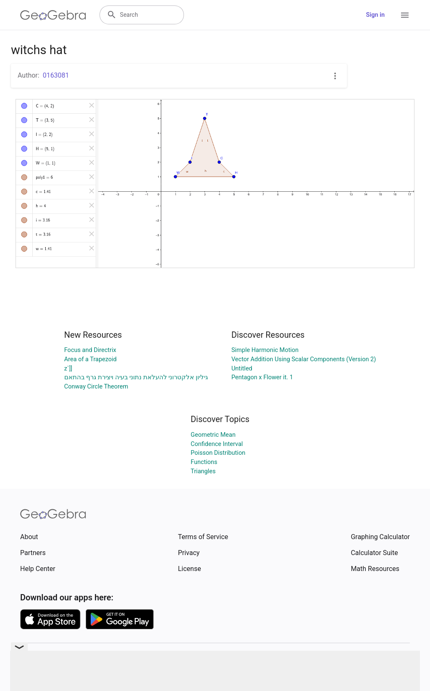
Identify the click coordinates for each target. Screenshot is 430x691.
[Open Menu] (405, 15)
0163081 (56, 75)
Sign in (375, 14)
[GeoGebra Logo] (53, 15)
